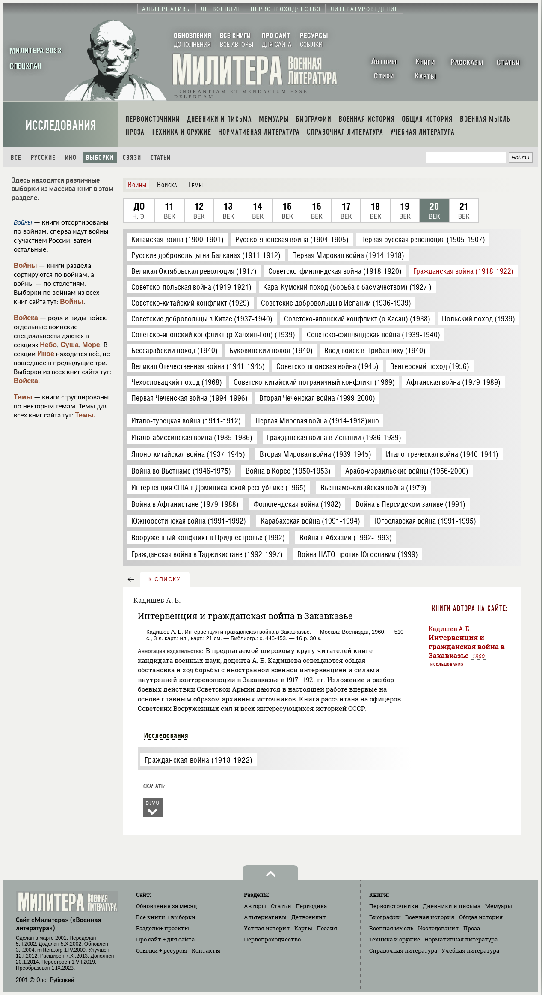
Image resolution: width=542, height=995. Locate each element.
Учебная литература (470, 950)
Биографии (385, 917)
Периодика (311, 906)
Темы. (85, 415)
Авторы (255, 906)
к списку (164, 579)
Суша (69, 344)
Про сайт (165, 939)
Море (91, 344)
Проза (471, 928)
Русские (43, 157)
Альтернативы (265, 917)
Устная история (267, 928)
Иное (45, 353)
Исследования (60, 125)
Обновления (166, 906)
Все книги (165, 917)
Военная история (429, 917)
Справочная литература (403, 950)
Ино (71, 157)
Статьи (161, 157)
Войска (26, 317)
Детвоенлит (308, 917)
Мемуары (498, 906)
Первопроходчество (272, 939)
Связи (132, 157)
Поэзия (327, 928)
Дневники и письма (451, 906)
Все (16, 157)
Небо (48, 344)
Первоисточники (393, 906)
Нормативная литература (461, 939)
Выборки (99, 157)
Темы (23, 397)
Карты (303, 928)
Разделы (162, 928)
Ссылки (161, 950)
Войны (25, 265)
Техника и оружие (394, 939)
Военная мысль (391, 928)
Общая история (481, 917)
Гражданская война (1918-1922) (198, 759)
